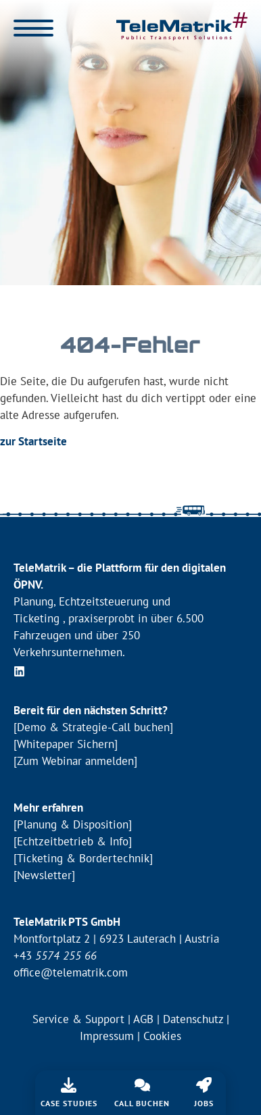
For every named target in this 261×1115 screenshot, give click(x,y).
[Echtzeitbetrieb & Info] (73, 841)
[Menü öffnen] (33, 28)
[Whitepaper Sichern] (66, 744)
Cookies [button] (162, 1036)
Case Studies (69, 1103)
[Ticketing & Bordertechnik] (83, 858)
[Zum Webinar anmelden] (75, 760)
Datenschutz (193, 1019)
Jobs (204, 1103)
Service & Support (78, 1019)
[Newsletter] (44, 875)
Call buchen (142, 1103)
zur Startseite (33, 441)
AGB (143, 1019)
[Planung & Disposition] (73, 824)
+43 (55, 955)
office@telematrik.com (71, 972)
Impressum (107, 1036)
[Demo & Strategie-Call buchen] (93, 727)
